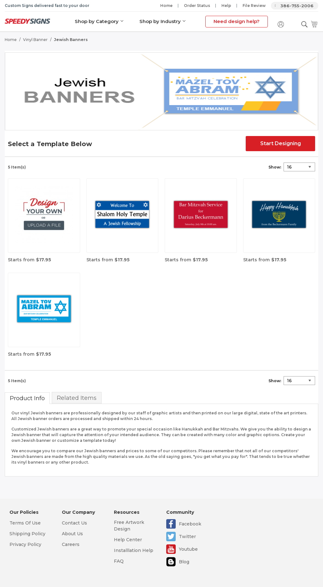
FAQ (119, 561)
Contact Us (74, 523)
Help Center (128, 540)
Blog (184, 562)
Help (226, 5)
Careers (70, 544)
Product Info (27, 398)
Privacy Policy (25, 544)
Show (274, 167)
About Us (72, 534)
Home (166, 5)
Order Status (197, 5)
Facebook (190, 524)
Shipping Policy (27, 534)
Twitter (187, 536)
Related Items (77, 397)
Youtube (188, 549)
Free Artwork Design (129, 525)
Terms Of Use (25, 523)
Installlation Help (133, 550)
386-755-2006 (297, 5)
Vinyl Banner (35, 39)
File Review (254, 5)
